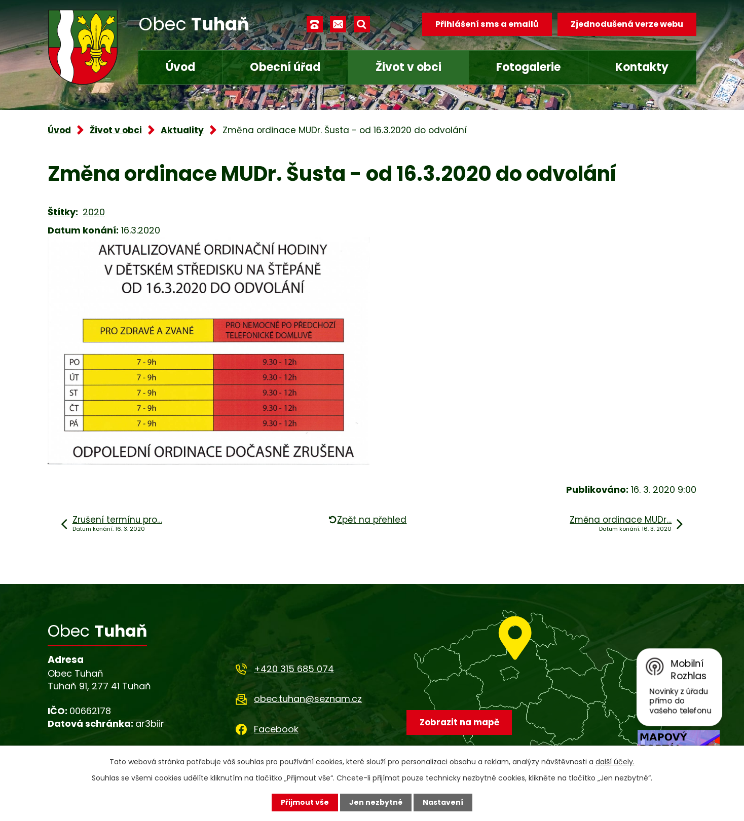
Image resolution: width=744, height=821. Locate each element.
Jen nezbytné (375, 802)
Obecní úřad (285, 67)
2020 (94, 212)
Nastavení (443, 802)
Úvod (180, 67)
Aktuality (182, 130)
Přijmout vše (305, 802)
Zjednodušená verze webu (627, 24)
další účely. (615, 762)
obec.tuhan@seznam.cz (308, 698)
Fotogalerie (528, 67)
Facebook (276, 729)
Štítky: (63, 212)
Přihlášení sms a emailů (487, 24)
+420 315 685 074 (294, 668)
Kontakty (641, 67)
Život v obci (408, 67)
